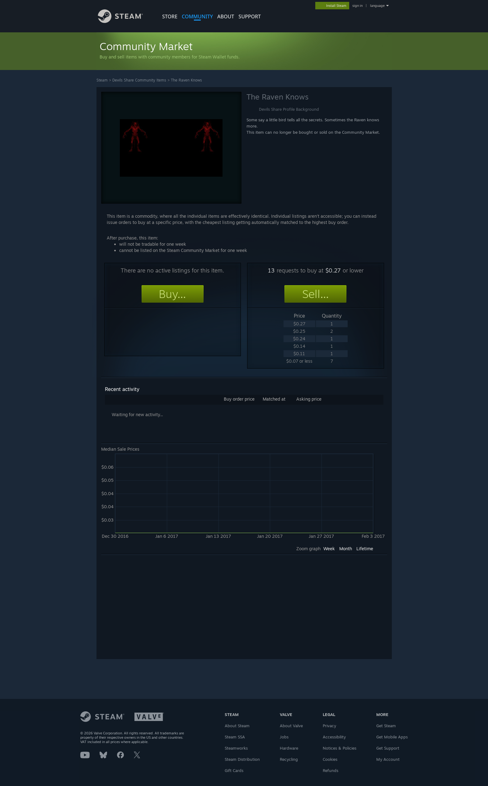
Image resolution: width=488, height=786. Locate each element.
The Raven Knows (186, 80)
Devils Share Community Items (139, 80)
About (225, 16)
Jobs (284, 736)
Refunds (330, 770)
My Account (388, 759)
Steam (102, 80)
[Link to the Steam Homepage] (125, 21)
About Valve (291, 725)
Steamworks (236, 748)
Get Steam (386, 725)
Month (345, 548)
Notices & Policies (339, 748)
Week (329, 548)
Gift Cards (234, 770)
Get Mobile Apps (392, 736)
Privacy (329, 725)
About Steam (237, 725)
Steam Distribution (242, 759)
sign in (357, 5)
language (377, 5)
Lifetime (364, 548)
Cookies (330, 759)
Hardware (289, 748)
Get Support (387, 748)
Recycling (289, 759)
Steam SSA (235, 736)
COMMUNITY (197, 16)
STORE (169, 16)
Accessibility (334, 736)
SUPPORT (249, 16)
